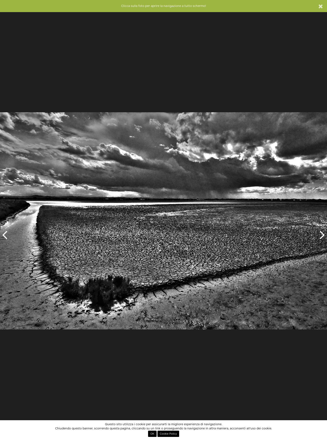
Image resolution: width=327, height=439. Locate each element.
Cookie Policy (168, 434)
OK (152, 434)
